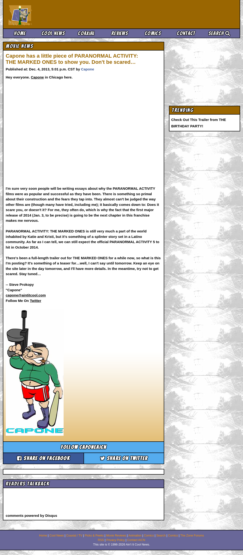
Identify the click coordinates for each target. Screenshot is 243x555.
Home (20, 33)
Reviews (119, 33)
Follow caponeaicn (83, 447)
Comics (153, 33)
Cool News (53, 33)
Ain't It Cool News (43, 14)
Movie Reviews (116, 535)
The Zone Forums (192, 535)
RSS (101, 540)
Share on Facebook (43, 458)
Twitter (35, 301)
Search (219, 33)
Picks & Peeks (94, 535)
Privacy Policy (115, 540)
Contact (186, 33)
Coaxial (86, 33)
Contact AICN (136, 540)
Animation (135, 535)
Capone (87, 69)
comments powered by (31, 515)
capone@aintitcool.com (26, 295)
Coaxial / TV (74, 535)
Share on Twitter (124, 458)
